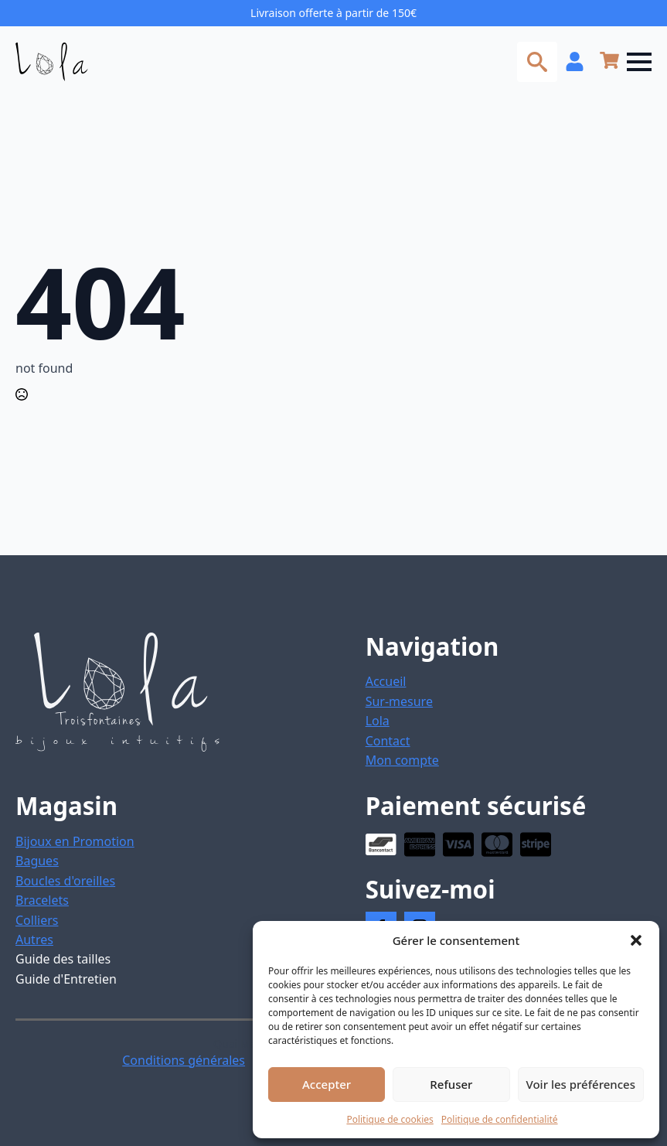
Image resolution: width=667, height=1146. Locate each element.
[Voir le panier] (609, 61)
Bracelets (42, 900)
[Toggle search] (537, 62)
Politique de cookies (389, 1119)
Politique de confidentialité (499, 1119)
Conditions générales (183, 1060)
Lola (378, 720)
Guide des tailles (63, 958)
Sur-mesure (399, 701)
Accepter (326, 1084)
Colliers (36, 920)
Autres (34, 939)
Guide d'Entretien (66, 978)
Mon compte (402, 760)
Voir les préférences (580, 1084)
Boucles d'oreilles (65, 880)
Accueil (386, 681)
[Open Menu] (639, 61)
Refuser (451, 1084)
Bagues (37, 860)
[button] (636, 940)
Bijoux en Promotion (74, 841)
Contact (388, 740)
